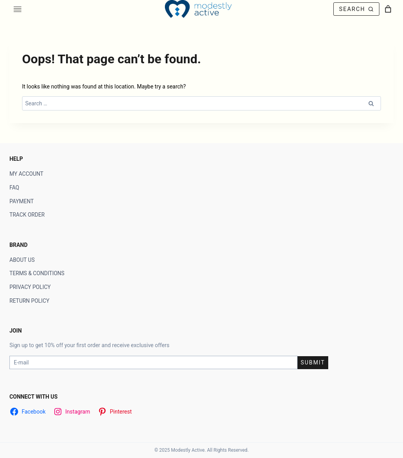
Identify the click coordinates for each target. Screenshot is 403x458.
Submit (313, 362)
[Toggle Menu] (17, 9)
